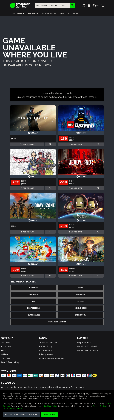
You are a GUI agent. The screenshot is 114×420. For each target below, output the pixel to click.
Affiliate (4, 354)
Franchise (33, 294)
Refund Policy (45, 346)
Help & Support (84, 342)
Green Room (80, 315)
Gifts (3, 350)
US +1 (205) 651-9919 (87, 350)
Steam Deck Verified (57, 322)
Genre (81, 287)
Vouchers (5, 358)
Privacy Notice (46, 354)
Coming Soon (81, 308)
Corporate (6, 346)
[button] (18, 13)
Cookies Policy (50, 406)
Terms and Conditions (12, 408)
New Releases (33, 315)
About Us (5, 342)
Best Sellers (33, 308)
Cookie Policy (45, 350)
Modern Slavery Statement (51, 358)
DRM (33, 301)
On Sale (80, 301)
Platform (80, 294)
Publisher (33, 287)
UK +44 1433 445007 (87, 346)
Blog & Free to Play (10, 362)
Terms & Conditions (48, 342)
